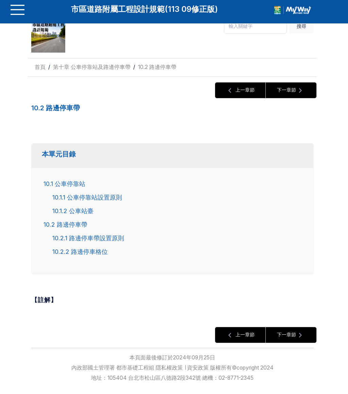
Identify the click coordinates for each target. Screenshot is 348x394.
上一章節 (240, 90)
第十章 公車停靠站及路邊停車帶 (91, 67)
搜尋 (301, 26)
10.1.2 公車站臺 (72, 210)
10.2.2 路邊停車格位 (80, 251)
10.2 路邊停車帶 (157, 67)
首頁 (40, 67)
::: (29, 55)
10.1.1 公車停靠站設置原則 (87, 197)
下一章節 (291, 90)
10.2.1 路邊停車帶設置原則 (88, 238)
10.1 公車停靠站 (64, 183)
